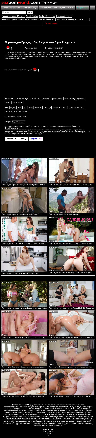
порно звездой (36, 134)
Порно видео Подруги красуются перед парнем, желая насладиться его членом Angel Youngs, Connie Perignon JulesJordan (72, 396)
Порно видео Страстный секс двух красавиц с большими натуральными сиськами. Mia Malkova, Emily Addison (24, 185)
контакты (37, 425)
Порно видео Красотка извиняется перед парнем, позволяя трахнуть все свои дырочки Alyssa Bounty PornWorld (24, 396)
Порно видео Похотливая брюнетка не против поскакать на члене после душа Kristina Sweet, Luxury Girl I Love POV (72, 367)
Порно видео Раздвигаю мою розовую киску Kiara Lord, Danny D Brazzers (24, 337)
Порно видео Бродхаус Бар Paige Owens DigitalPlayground (40, 42)
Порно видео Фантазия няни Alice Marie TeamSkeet (20, 273)
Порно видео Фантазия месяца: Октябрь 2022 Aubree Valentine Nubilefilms (24, 243)
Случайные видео (30, 8)
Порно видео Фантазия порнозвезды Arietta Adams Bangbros (70, 273)
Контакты (70, 8)
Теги (55, 8)
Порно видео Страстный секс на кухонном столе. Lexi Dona (70, 184)
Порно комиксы (48, 431)
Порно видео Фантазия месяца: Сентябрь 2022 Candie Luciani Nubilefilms (72, 243)
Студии (62, 8)
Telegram (80, 8)
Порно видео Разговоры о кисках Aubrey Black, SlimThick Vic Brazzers (72, 308)
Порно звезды (15, 8)
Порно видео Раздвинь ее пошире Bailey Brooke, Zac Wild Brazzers (72, 337)
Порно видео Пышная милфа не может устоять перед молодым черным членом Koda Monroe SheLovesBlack (24, 367)
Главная (5, 8)
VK (87, 8)
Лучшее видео (45, 8)
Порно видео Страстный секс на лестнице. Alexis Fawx (21, 214)
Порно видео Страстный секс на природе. (64, 214)
